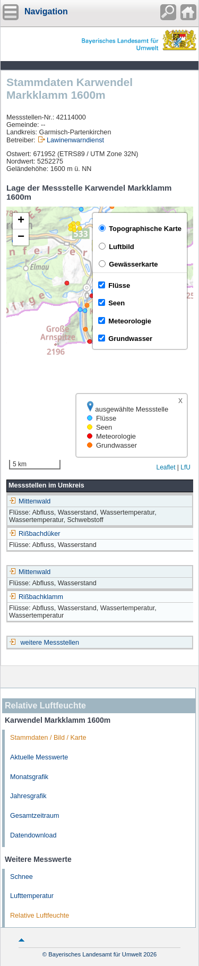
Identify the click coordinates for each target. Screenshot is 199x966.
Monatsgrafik (29, 777)
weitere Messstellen (50, 642)
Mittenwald (29, 501)
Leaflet (165, 467)
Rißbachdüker (34, 533)
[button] (21, 221)
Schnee (21, 876)
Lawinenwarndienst (75, 140)
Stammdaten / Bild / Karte (48, 737)
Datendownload (33, 835)
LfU (185, 467)
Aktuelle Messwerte (39, 757)
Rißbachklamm (36, 597)
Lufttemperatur (32, 896)
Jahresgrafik (28, 796)
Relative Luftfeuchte (39, 915)
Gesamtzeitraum (34, 815)
